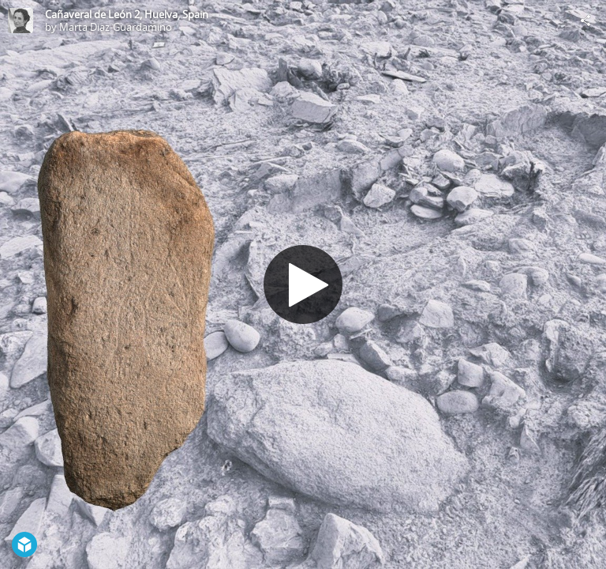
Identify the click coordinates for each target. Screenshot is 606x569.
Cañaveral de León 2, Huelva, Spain (126, 14)
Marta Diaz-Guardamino (115, 27)
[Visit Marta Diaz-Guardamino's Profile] (20, 20)
